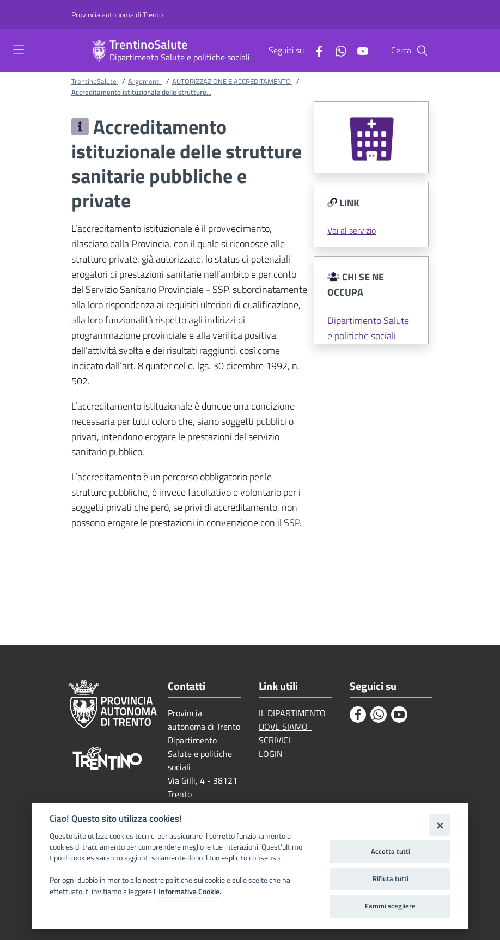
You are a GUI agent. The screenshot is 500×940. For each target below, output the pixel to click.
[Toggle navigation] (18, 49)
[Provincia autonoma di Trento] (117, 15)
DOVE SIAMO (285, 726)
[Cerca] (422, 50)
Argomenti (145, 81)
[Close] (439, 824)
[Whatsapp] (336, 50)
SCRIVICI (277, 740)
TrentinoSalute (148, 45)
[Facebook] (315, 50)
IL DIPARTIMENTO (294, 712)
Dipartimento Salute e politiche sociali (179, 57)
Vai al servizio (351, 230)
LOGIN (273, 753)
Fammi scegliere (390, 905)
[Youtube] (358, 50)
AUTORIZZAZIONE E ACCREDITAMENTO (232, 81)
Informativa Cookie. (189, 891)
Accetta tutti (390, 851)
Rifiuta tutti (390, 878)
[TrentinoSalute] (99, 51)
